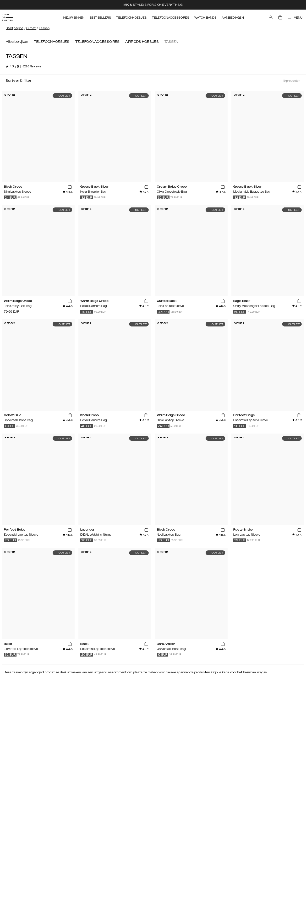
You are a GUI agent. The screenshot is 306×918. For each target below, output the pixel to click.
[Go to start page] (11, 16)
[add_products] (70, 187)
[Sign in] (266, 16)
